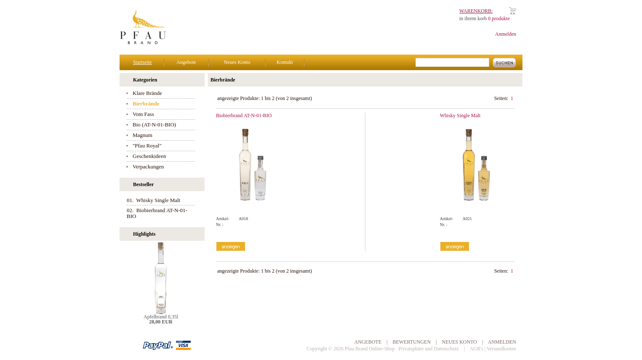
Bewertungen (411, 342)
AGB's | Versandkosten (493, 349)
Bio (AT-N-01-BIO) (154, 124)
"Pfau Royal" (147, 145)
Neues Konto (237, 62)
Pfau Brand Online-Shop (370, 349)
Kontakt (285, 62)
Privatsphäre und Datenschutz (429, 349)
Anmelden (505, 34)
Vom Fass (143, 114)
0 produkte (499, 18)
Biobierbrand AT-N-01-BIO (244, 115)
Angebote (186, 62)
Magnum (142, 135)
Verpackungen (148, 166)
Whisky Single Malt (460, 115)
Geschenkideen (149, 156)
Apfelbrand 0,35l (161, 317)
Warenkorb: (476, 11)
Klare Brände (147, 93)
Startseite (142, 62)
